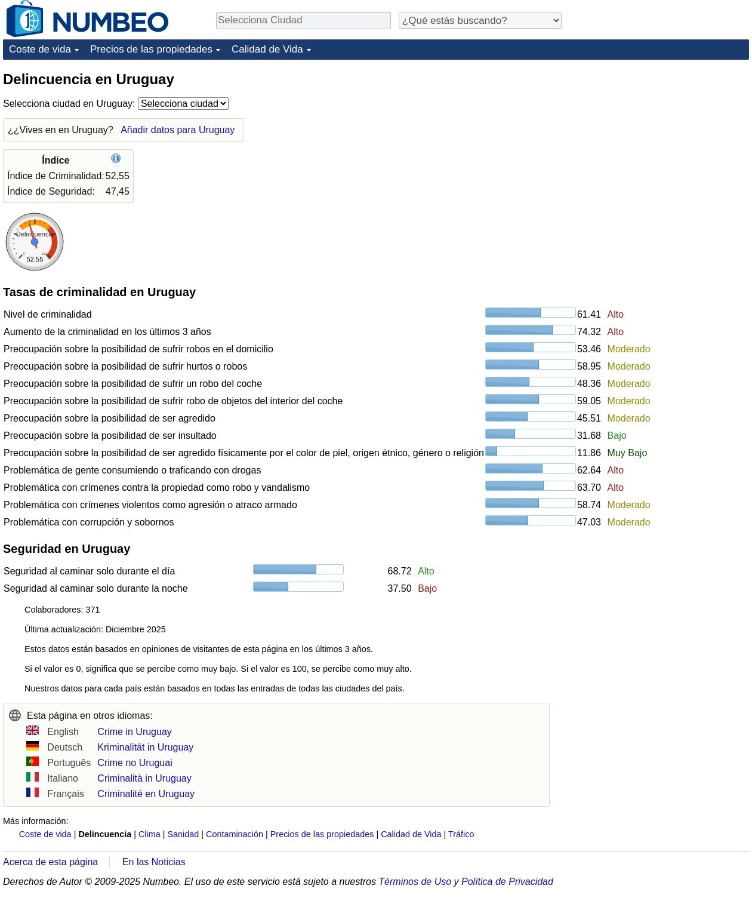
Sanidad (183, 834)
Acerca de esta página (50, 862)
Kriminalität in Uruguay (145, 747)
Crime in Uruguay (134, 732)
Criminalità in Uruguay (144, 778)
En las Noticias (154, 862)
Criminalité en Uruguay (146, 794)
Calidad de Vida (267, 49)
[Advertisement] (659, 144)
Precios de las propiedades (151, 49)
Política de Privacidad (507, 882)
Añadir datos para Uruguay (178, 130)
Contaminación (234, 834)
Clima (149, 834)
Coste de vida (40, 49)
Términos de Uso (414, 882)
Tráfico (461, 834)
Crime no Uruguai (134, 763)
